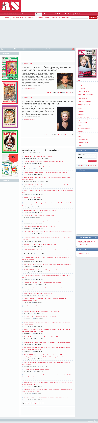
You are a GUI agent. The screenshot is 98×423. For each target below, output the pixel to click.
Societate (80, 131)
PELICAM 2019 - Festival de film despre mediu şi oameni (40, 244)
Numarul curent (27, 14)
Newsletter (68, 14)
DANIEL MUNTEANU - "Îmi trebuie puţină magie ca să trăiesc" (41, 269)
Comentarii (69, 92)
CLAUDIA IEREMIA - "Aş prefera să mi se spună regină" (40, 316)
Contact (77, 14)
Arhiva (38, 14)
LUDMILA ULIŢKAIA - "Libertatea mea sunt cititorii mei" (39, 226)
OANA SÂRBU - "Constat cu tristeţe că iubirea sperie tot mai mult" (43, 288)
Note (60, 92)
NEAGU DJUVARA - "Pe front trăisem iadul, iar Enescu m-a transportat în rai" (46, 185)
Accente (80, 83)
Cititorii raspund (82, 98)
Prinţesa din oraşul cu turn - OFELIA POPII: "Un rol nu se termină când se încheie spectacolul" (47, 102)
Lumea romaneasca (17, 17)
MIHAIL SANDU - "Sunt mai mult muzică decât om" (38, 293)
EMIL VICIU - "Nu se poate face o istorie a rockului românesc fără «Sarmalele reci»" (48, 231)
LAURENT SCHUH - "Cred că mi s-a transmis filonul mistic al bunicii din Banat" (46, 397)
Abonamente (47, 14)
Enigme (47, 17)
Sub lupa (80, 136)
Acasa (79, 80)
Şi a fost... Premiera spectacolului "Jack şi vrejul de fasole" (41, 336)
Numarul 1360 (32, 49)
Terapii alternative (83, 139)
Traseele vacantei (83, 142)
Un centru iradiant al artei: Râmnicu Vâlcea (36, 369)
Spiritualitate (39, 17)
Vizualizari (51, 92)
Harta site (90, 420)
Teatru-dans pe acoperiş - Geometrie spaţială (37, 166)
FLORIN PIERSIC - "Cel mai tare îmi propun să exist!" (39, 215)
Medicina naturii (29, 17)
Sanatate (54, 17)
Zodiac (80, 145)
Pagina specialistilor (83, 120)
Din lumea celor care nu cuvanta (84, 105)
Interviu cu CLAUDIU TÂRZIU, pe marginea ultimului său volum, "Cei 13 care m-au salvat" (46, 68)
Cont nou (82, 165)
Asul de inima (5, 17)
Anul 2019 (22, 49)
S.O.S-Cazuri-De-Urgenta (85, 128)
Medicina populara (64, 17)
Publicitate (58, 14)
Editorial (80, 108)
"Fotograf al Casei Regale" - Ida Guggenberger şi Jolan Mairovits (42, 282)
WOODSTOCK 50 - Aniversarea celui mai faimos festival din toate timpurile (45, 172)
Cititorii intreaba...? (83, 91)
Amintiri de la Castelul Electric (32, 197)
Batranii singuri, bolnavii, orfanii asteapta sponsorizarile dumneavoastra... (87, 243)
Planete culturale (29, 63)
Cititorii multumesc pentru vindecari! (85, 95)
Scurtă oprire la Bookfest (31, 306)
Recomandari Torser (83, 253)
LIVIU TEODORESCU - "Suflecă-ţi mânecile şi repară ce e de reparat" (44, 161)
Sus (95, 420)
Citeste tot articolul (29, 88)
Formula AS (7, 49)
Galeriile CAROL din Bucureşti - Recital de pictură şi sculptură (41, 311)
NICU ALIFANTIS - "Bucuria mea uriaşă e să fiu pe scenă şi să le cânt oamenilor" (47, 342)
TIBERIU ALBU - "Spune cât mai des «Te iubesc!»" (38, 156)
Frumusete (81, 114)
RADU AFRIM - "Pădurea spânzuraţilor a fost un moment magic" (42, 221)
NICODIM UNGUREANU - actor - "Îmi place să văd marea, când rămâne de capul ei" (48, 264)
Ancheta (80, 85)
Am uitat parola (92, 165)
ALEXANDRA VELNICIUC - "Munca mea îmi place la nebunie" (41, 210)
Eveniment (81, 111)
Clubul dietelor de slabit (84, 101)
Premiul (80, 125)
